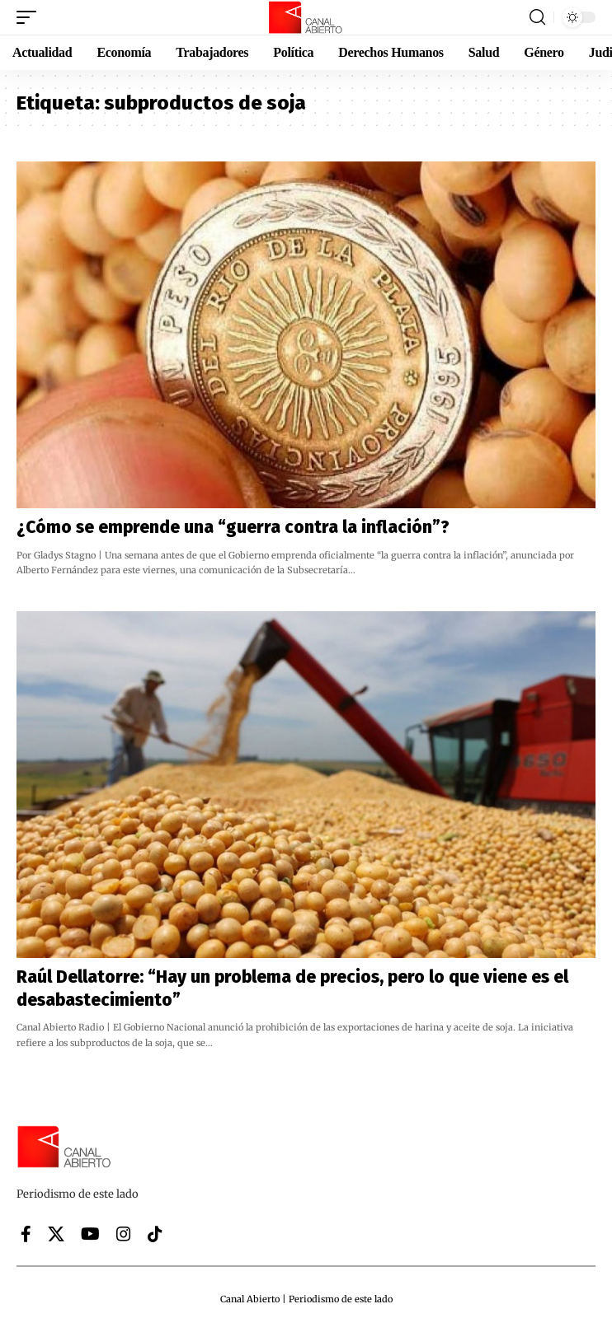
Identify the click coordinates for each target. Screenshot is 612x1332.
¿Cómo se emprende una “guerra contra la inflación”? (233, 527)
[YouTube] (90, 1234)
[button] (30, 17)
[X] (56, 1234)
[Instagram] (123, 1234)
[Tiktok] (155, 1234)
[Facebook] (25, 1234)
